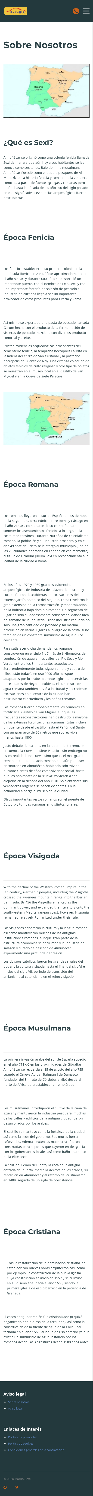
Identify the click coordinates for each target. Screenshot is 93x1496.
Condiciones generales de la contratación (36, 1450)
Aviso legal (15, 1408)
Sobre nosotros (18, 1402)
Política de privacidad (22, 1437)
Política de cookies (20, 1443)
